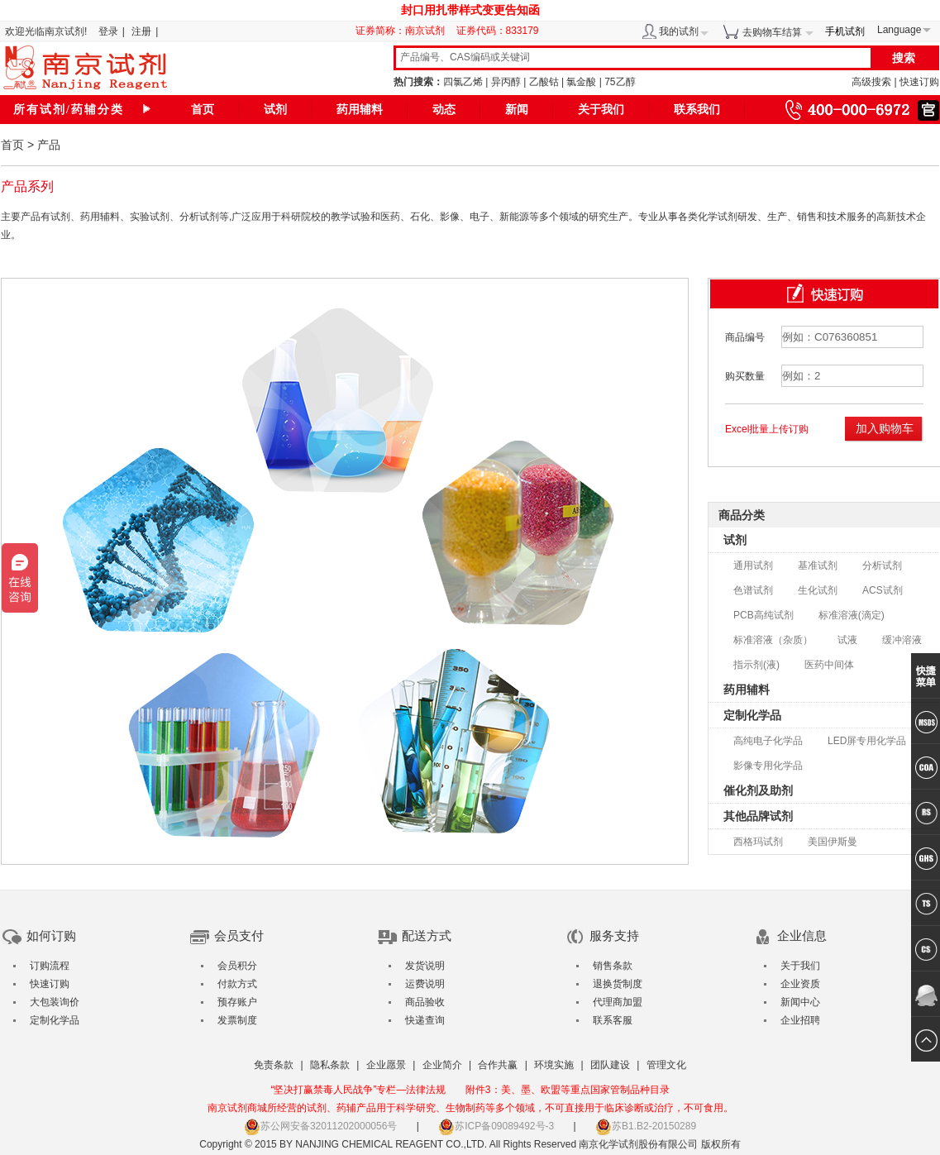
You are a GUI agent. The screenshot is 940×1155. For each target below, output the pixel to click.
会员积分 (237, 965)
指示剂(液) (756, 665)
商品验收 (425, 1002)
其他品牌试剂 (758, 816)
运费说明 (425, 984)
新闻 (516, 109)
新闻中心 (800, 1002)
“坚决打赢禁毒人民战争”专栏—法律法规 (358, 1089)
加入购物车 (885, 428)
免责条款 (273, 1065)
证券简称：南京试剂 (404, 30)
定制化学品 (752, 715)
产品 (48, 144)
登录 (108, 31)
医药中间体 (829, 665)
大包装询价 (54, 1002)
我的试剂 (679, 31)
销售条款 (612, 965)
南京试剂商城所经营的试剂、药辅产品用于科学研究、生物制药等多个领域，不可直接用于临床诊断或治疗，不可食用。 (470, 1108)
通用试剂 (753, 565)
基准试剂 (817, 565)
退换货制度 (617, 984)
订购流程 (49, 965)
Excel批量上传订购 (767, 429)
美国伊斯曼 (832, 841)
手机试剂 (845, 31)
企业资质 (800, 984)
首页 (202, 109)
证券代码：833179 (497, 30)
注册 (141, 31)
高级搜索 (871, 82)
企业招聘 (800, 1020)
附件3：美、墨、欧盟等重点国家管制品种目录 (567, 1089)
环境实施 (554, 1065)
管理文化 (666, 1065)
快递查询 (425, 1020)
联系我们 (697, 109)
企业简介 (442, 1065)
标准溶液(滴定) (851, 615)
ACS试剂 (882, 590)
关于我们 (601, 109)
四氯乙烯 (463, 82)
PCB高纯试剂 (763, 615)
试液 (847, 640)
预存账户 (237, 1002)
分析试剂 (882, 565)
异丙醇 (506, 82)
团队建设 (610, 1065)
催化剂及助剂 (758, 790)
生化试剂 (817, 590)
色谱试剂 (753, 590)
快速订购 (919, 82)
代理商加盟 (617, 1002)
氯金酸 (581, 82)
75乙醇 (619, 82)
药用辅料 (359, 109)
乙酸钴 (544, 82)
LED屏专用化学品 (867, 741)
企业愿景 (386, 1065)
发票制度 (237, 1020)
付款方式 (237, 984)
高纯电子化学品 (768, 741)
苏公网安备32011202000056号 (320, 1126)
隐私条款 (330, 1065)
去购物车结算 (772, 32)
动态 (444, 109)
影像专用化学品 (768, 765)
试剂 (275, 109)
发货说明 (425, 965)
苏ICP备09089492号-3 (496, 1126)
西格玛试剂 (758, 841)
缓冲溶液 (902, 640)
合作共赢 (498, 1065)
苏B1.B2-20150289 (645, 1126)
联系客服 (612, 1020)
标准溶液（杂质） (773, 640)
